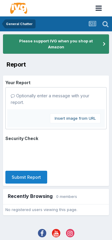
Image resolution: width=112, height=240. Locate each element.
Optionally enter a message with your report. (50, 99)
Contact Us (68, 223)
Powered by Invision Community (56, 231)
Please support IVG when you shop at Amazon (56, 44)
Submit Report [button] (26, 153)
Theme (42, 223)
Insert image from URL (75, 118)
